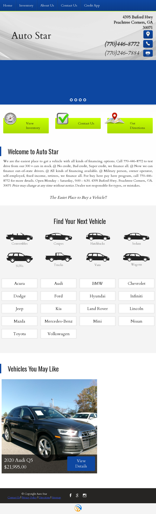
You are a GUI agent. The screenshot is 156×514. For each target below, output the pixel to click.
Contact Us (14, 497)
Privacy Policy (29, 497)
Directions (44, 497)
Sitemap (56, 497)
